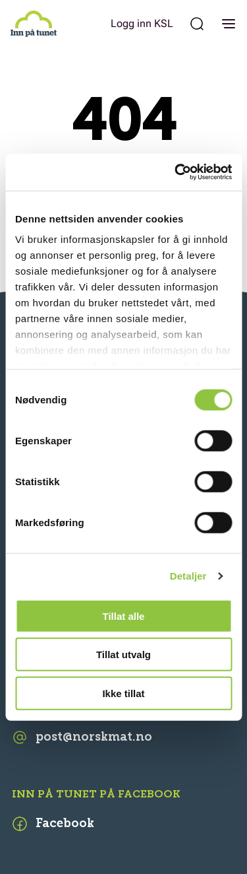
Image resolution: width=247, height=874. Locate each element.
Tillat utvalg (123, 654)
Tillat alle (124, 615)
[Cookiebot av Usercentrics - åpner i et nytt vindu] (176, 172)
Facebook (53, 824)
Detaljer (188, 576)
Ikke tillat (123, 692)
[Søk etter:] (197, 24)
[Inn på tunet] (34, 24)
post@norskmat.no (82, 737)
